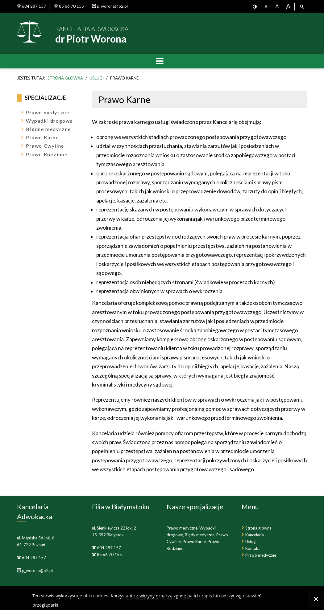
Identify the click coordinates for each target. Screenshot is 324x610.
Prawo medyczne (47, 112)
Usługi (250, 541)
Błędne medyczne (48, 129)
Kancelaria (254, 534)
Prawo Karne (42, 137)
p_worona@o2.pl (37, 570)
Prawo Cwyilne (45, 146)
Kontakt (252, 548)
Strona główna (258, 528)
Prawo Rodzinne (46, 154)
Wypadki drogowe (49, 121)
